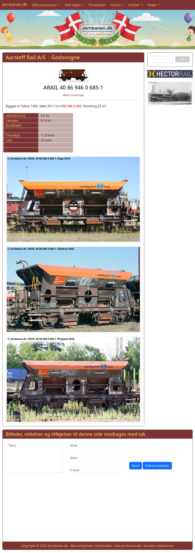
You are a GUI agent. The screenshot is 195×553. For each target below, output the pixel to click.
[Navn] (96, 458)
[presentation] (159, 449)
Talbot (25, 106)
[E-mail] (96, 470)
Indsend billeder (157, 465)
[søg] (161, 59)
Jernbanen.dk (14, 4)
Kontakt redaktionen (159, 546)
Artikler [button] (134, 5)
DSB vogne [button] (73, 5)
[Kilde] (96, 445)
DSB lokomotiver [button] (44, 5)
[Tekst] (34, 457)
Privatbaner (97, 5)
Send (135, 465)
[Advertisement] (97, 510)
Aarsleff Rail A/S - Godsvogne (43, 57)
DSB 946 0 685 (70, 106)
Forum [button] (116, 5)
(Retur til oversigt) (73, 95)
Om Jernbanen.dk (128, 546)
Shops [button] (152, 5)
